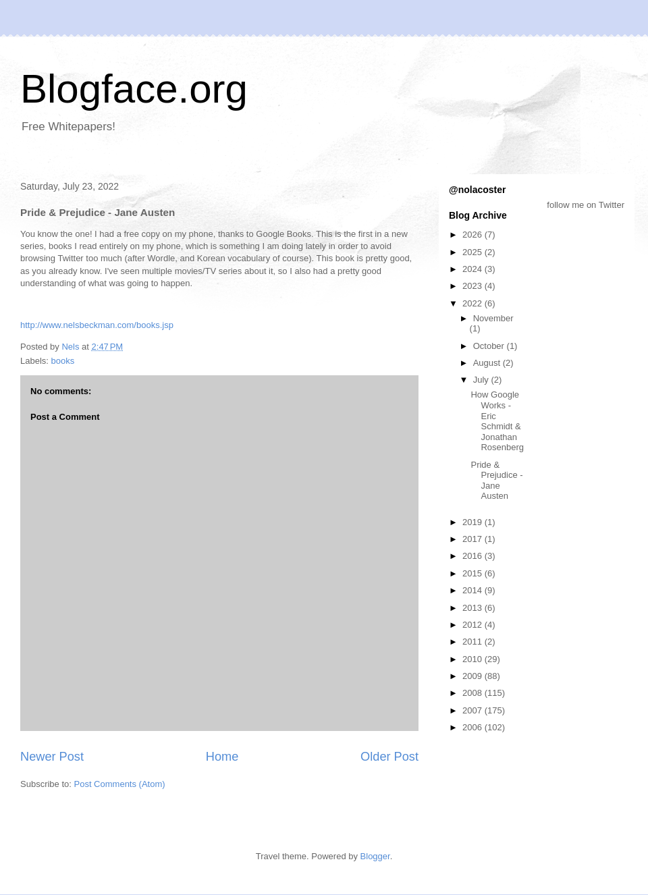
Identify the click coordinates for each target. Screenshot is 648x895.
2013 (473, 608)
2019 (473, 522)
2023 (473, 286)
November (493, 318)
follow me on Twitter (585, 205)
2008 (473, 693)
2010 (473, 659)
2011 (473, 641)
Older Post (389, 756)
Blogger (375, 856)
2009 (473, 676)
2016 (473, 556)
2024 (473, 269)
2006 (473, 727)
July (482, 380)
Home (222, 756)
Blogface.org (134, 88)
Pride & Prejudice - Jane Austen (496, 480)
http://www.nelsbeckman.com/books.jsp (96, 325)
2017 (473, 539)
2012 (473, 625)
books (63, 361)
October (490, 346)
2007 (473, 710)
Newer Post (52, 756)
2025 (473, 252)
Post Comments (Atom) (119, 784)
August (488, 363)
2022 (473, 303)
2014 (473, 590)
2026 (473, 234)
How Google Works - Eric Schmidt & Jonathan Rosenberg (497, 420)
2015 (473, 573)
